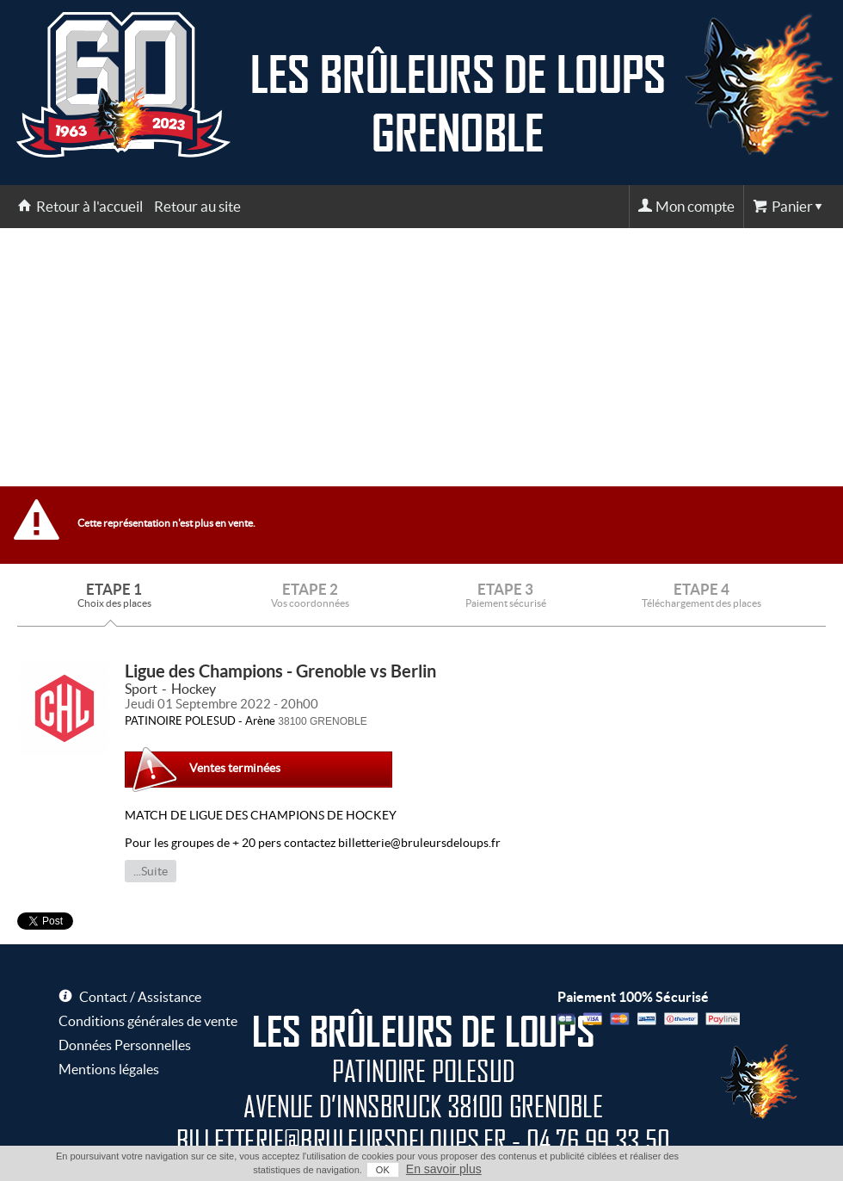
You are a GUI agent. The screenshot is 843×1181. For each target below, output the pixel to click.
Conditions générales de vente (147, 1021)
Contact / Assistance (140, 997)
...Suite (150, 871)
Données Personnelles (124, 1045)
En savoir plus (444, 1169)
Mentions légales (108, 1069)
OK (383, 1170)
